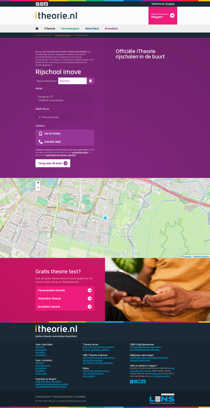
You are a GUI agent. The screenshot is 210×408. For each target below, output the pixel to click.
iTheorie (49, 28)
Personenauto (70, 28)
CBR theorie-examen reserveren (99, 357)
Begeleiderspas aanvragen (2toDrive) (149, 357)
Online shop (41, 373)
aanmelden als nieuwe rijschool (60, 155)
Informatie (40, 355)
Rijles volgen (89, 376)
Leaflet (187, 256)
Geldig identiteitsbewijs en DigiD (51, 384)
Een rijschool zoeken (93, 373)
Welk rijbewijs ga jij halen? (48, 381)
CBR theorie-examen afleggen (98, 362)
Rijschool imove (81, 35)
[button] (105, 218)
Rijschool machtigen (93, 360)
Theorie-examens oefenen (96, 349)
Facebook (156, 373)
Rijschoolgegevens (63, 35)
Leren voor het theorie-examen (98, 347)
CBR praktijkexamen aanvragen (145, 347)
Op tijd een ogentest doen (96, 370)
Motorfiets (92, 28)
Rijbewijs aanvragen (140, 360)
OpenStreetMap (201, 256)
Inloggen (39, 347)
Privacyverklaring (43, 396)
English (170, 4)
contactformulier (80, 152)
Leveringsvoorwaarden (63, 396)
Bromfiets (111, 28)
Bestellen (40, 352)
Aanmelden (41, 349)
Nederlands (158, 4)
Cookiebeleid (80, 396)
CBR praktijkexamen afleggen (144, 349)
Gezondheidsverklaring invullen (51, 386)
